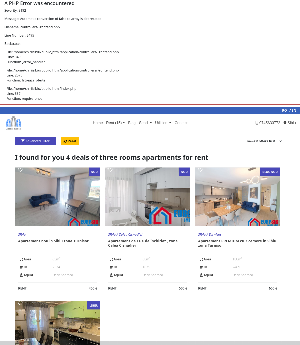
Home (98, 123)
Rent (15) (114, 123)
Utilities (161, 123)
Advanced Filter (35, 141)
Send (144, 123)
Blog (132, 123)
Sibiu (290, 123)
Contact (181, 123)
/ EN (292, 110)
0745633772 (267, 123)
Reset (70, 141)
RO (284, 110)
